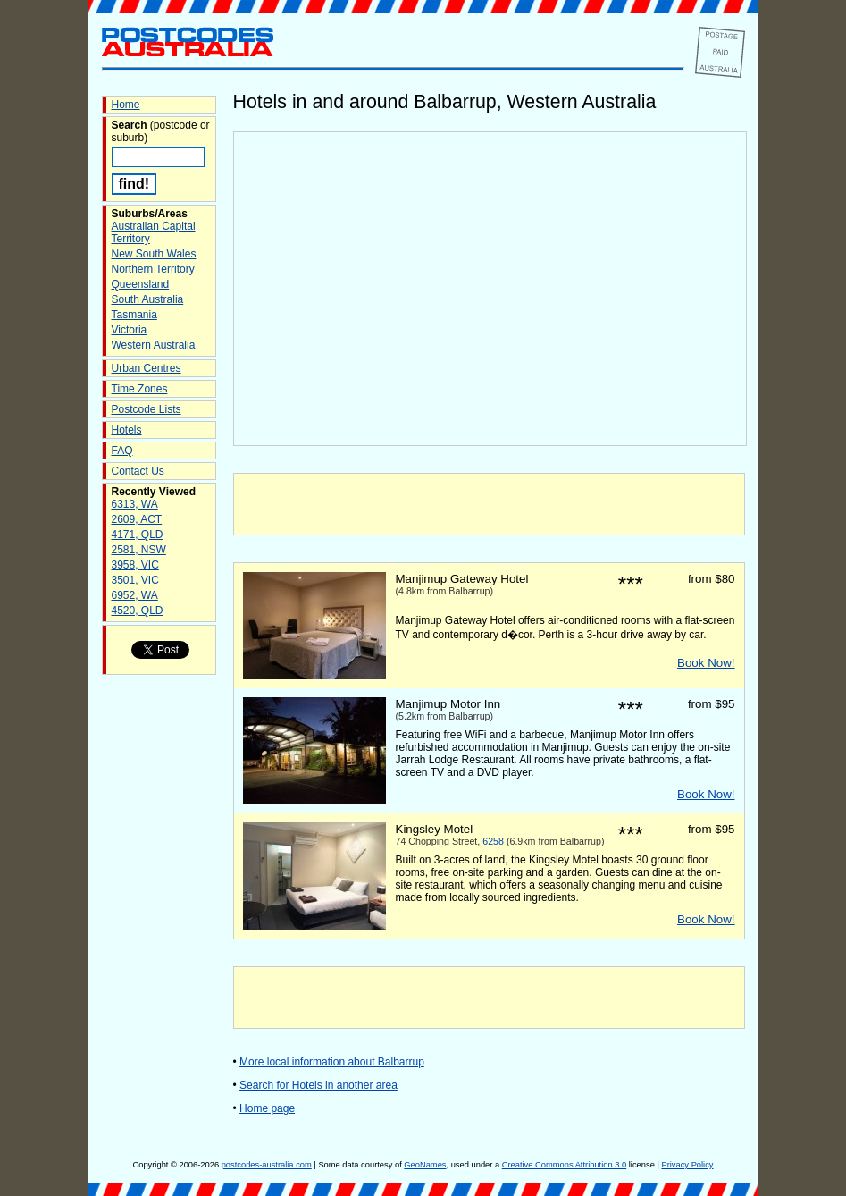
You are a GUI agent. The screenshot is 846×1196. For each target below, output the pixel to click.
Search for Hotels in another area (318, 1085)
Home (126, 104)
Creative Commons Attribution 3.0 (564, 1164)
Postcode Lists (146, 409)
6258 (493, 841)
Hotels (127, 430)
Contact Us (138, 471)
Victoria (129, 330)
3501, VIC (135, 580)
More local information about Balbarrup (331, 1062)
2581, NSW (139, 549)
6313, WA (135, 504)
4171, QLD (137, 534)
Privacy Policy (687, 1164)
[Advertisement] (489, 504)
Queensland (141, 284)
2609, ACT (137, 519)
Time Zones (140, 389)
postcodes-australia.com (267, 1164)
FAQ (122, 450)
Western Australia (154, 345)
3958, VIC (135, 565)
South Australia (148, 299)
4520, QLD (137, 610)
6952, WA (135, 595)
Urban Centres (146, 368)
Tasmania (134, 314)
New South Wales (154, 254)
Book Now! (705, 663)
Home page (267, 1108)
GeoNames (425, 1164)
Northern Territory (153, 269)
